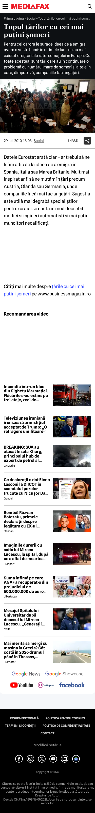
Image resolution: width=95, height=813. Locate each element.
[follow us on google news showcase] (64, 675)
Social (31, 18)
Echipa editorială (24, 718)
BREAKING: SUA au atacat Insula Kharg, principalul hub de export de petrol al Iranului (23, 454)
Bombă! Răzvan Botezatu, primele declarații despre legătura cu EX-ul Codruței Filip (21, 519)
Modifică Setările (48, 745)
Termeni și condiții (20, 726)
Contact (47, 733)
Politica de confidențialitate (66, 726)
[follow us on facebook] (72, 685)
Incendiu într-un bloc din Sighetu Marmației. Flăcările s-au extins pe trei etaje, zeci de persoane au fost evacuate (26, 393)
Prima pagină (14, 18)
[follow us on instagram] (46, 685)
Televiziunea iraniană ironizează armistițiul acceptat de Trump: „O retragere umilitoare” (25, 425)
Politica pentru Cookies (65, 718)
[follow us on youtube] (21, 685)
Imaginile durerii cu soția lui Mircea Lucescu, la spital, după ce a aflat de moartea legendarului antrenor (26, 552)
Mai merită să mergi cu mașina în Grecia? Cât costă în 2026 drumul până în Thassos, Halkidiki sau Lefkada (26, 650)
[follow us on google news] (26, 675)
